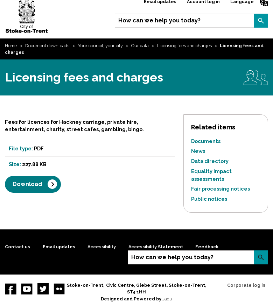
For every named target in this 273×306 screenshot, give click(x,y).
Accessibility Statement (155, 246)
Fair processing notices (220, 189)
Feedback (206, 246)
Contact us (17, 246)
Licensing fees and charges (184, 45)
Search (261, 21)
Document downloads (47, 45)
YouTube (27, 288)
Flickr (59, 288)
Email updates (59, 246)
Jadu (167, 298)
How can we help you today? (159, 20)
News (198, 151)
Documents (205, 141)
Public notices (209, 199)
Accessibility (102, 246)
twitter (43, 288)
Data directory (210, 161)
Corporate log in (246, 285)
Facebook (10, 288)
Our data (140, 45)
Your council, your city (100, 45)
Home (11, 45)
